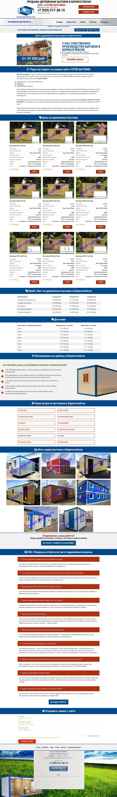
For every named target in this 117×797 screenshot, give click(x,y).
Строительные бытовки (26, 415)
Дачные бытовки (63, 409)
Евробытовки (22, 409)
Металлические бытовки (65, 415)
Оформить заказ (88, 12)
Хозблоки (61, 435)
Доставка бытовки (24, 428)
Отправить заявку (27, 739)
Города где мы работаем (74, 745)
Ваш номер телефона (24, 720)
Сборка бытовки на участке (66, 428)
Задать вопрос (93, 30)
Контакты (104, 22)
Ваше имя (21, 714)
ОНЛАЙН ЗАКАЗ (75, 59)
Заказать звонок (80, 30)
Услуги (82, 22)
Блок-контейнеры (63, 422)
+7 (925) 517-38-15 (51, 10)
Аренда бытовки (63, 441)
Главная (59, 22)
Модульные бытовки (25, 441)
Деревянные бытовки (25, 435)
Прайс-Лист (71, 22)
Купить (34, 171)
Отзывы (93, 22)
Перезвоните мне (88, 7)
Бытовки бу (22, 422)
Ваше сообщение (23, 725)
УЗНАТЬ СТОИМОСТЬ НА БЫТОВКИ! (58, 542)
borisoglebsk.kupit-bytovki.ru (19, 22)
